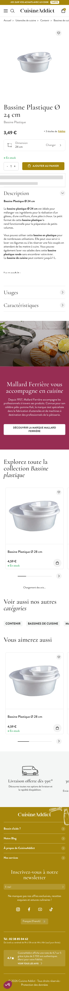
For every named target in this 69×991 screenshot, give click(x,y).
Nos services (34, 858)
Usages (34, 292)
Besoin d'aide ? (34, 829)
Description (34, 193)
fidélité (61, 131)
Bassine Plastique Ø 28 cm (25, 551)
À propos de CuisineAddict (34, 848)
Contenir (44, 20)
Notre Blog (34, 838)
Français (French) (34, 921)
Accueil (7, 20)
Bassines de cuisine (43, 624)
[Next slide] (59, 576)
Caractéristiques (34, 305)
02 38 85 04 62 (18, 939)
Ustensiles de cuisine (25, 20)
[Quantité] (11, 166)
